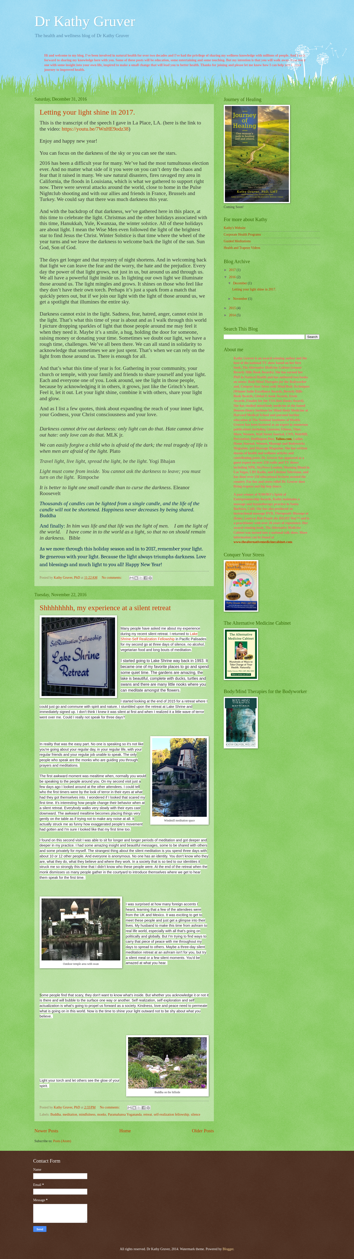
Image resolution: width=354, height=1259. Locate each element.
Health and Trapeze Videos (242, 248)
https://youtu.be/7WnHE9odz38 (95, 129)
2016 (232, 277)
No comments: (112, 577)
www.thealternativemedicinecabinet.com (263, 542)
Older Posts (203, 1130)
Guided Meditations (237, 241)
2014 (232, 315)
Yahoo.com (284, 439)
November (240, 299)
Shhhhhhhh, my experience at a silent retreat (105, 608)
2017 (232, 270)
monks (101, 1114)
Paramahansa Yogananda (125, 1114)
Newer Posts (46, 1130)
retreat (147, 1114)
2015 (232, 308)
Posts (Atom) (62, 1141)
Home (125, 1130)
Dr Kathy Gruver (84, 21)
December (240, 283)
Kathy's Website (235, 228)
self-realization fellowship (171, 1114)
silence (195, 1114)
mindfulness (87, 1114)
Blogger (228, 1249)
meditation (70, 1114)
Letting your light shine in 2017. (87, 112)
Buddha (55, 1114)
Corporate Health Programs (242, 234)
